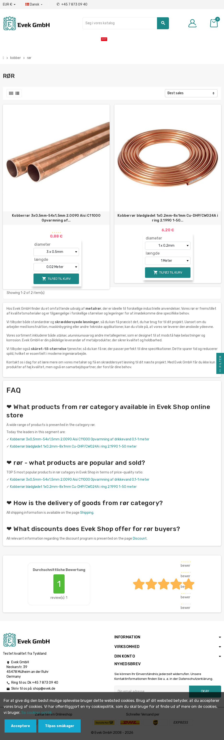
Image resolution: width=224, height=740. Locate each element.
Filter (220, 364)
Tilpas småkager (59, 726)
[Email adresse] (151, 692)
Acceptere (20, 726)
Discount (140, 538)
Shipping (86, 513)
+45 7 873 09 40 (71, 4)
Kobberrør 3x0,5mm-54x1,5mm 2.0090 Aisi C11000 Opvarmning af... (56, 218)
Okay (205, 691)
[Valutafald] (9, 4)
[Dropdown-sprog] (34, 4)
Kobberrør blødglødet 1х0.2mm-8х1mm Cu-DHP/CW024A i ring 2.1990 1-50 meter (73, 446)
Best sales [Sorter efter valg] (176, 93)
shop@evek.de (44, 689)
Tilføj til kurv (56, 278)
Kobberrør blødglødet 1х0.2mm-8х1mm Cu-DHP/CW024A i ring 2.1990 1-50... (168, 218)
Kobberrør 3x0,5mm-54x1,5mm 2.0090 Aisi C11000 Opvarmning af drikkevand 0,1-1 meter (79, 439)
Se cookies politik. (37, 712)
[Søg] (125, 23)
